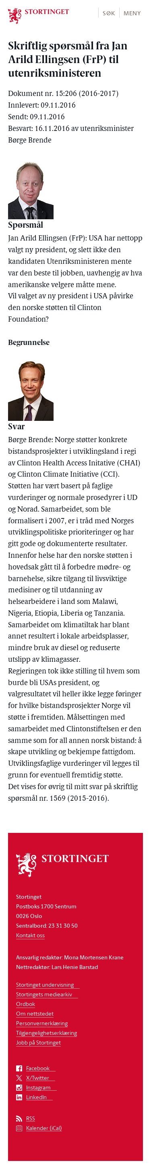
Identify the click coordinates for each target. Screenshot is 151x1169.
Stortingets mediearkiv (44, 994)
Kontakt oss (30, 935)
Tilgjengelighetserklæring (46, 1032)
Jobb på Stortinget (38, 1042)
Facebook (38, 1068)
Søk (109, 13)
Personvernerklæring (42, 1023)
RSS (30, 1119)
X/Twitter (37, 1078)
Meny (132, 13)
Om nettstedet (35, 1013)
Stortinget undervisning (45, 984)
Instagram (38, 1088)
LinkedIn (36, 1097)
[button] (108, 13)
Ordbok (25, 1004)
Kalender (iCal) (44, 1128)
